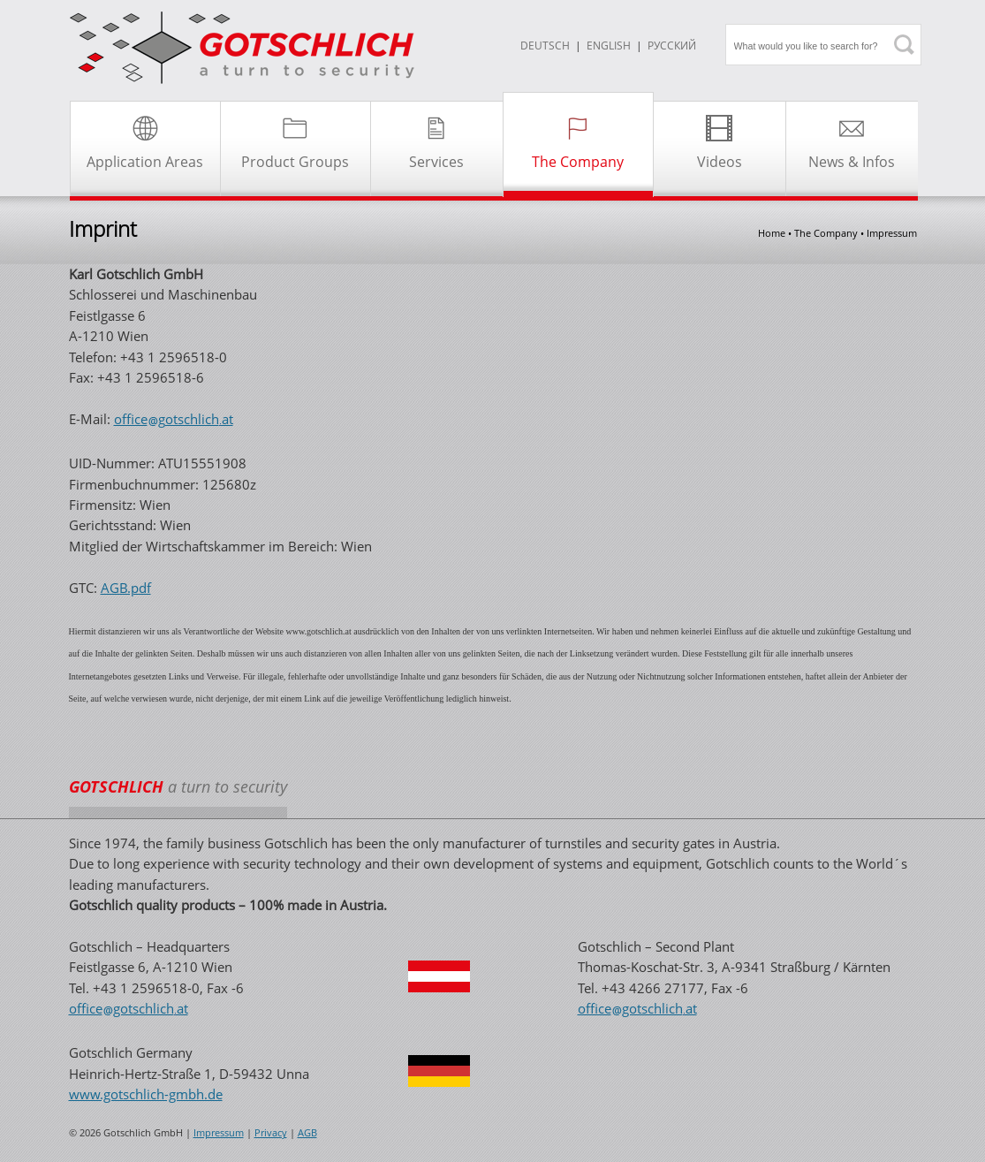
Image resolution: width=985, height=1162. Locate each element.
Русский (672, 45)
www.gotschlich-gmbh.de (146, 1094)
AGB (307, 1133)
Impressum (218, 1133)
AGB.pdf (126, 587)
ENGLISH (609, 45)
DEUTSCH (545, 45)
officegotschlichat (173, 419)
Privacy (270, 1133)
